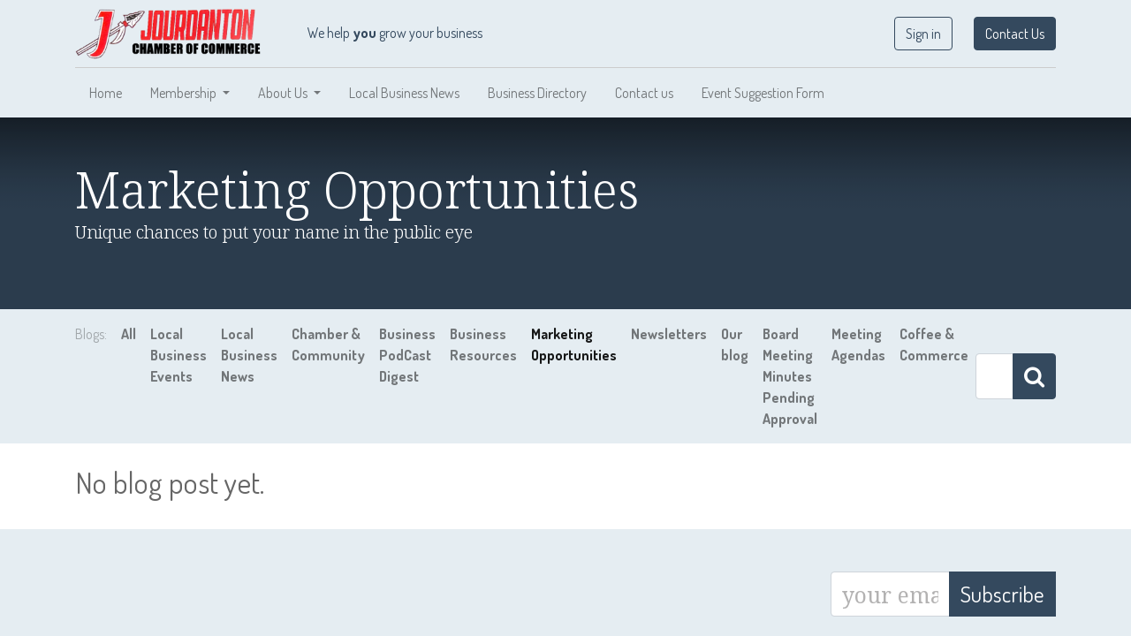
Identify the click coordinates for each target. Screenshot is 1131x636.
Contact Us (1014, 33)
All (128, 334)
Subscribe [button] (1002, 593)
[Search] (1034, 376)
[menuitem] (105, 92)
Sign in (923, 33)
